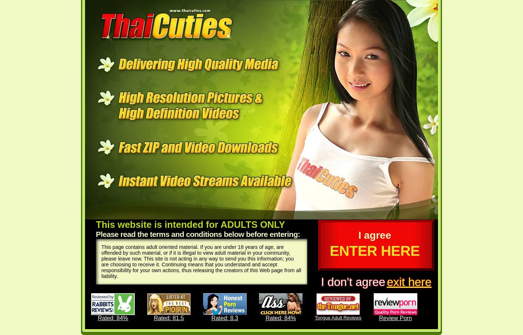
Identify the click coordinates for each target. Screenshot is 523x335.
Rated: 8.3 (225, 307)
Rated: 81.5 (169, 307)
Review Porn (395, 307)
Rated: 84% (113, 307)
